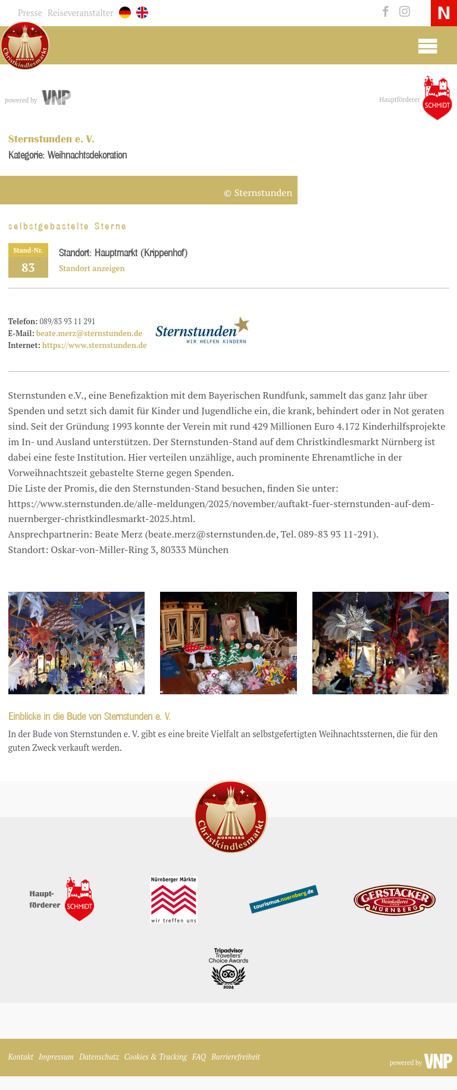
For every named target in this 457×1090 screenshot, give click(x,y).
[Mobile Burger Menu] (427, 45)
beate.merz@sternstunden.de (89, 333)
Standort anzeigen (91, 268)
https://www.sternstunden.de (94, 345)
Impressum (56, 1057)
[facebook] (384, 12)
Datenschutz (99, 1057)
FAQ (199, 1057)
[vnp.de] (55, 98)
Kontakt (20, 1057)
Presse (30, 12)
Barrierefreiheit (235, 1057)
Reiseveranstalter (81, 12)
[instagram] (402, 12)
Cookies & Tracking (155, 1057)
